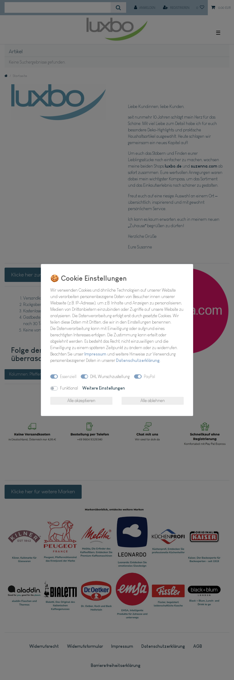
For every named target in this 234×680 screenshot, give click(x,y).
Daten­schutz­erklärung (138, 360)
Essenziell (68, 376)
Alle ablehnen (152, 400)
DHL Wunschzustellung (110, 376)
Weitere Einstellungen (103, 388)
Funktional (69, 388)
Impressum (95, 354)
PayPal (149, 376)
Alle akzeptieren (81, 400)
